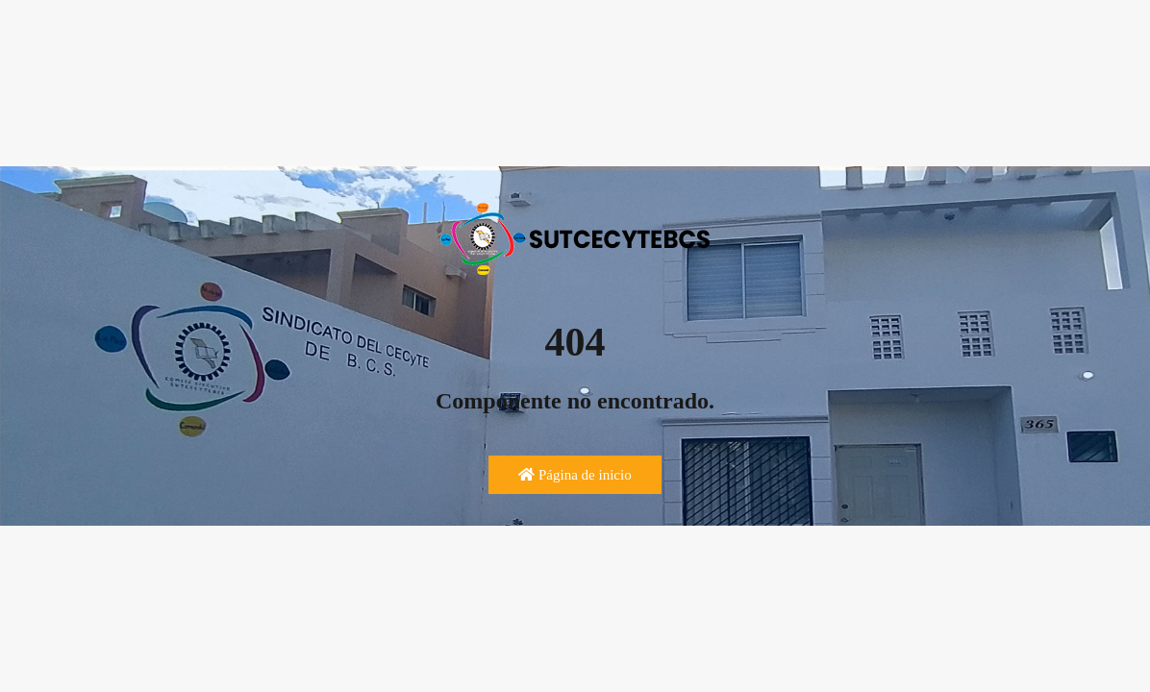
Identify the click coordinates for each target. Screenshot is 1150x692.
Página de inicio (574, 474)
